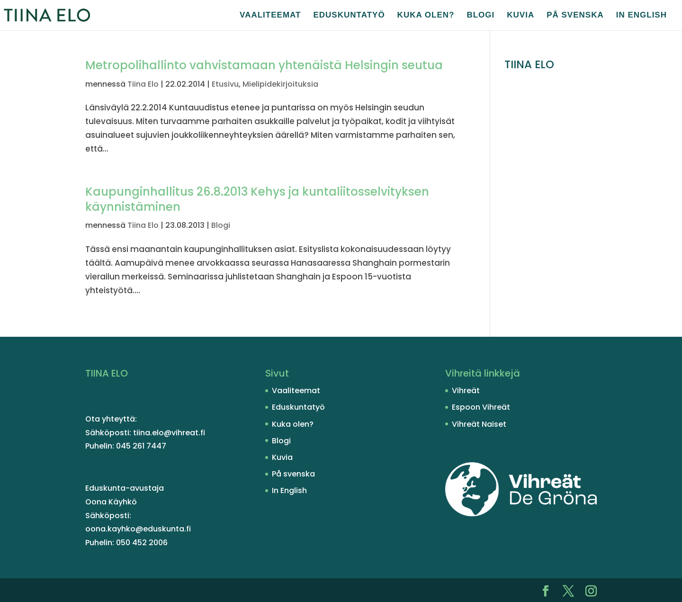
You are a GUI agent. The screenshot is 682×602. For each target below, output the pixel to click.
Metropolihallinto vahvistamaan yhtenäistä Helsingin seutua (264, 65)
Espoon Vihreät (481, 407)
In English (641, 15)
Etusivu (225, 84)
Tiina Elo (143, 84)
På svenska (575, 15)
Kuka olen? (426, 15)
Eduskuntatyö (349, 15)
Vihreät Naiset (479, 424)
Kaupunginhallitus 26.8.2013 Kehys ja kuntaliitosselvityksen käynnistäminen (257, 199)
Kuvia (520, 15)
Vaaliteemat (270, 15)
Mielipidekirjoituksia (280, 84)
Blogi (480, 15)
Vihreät (466, 390)
